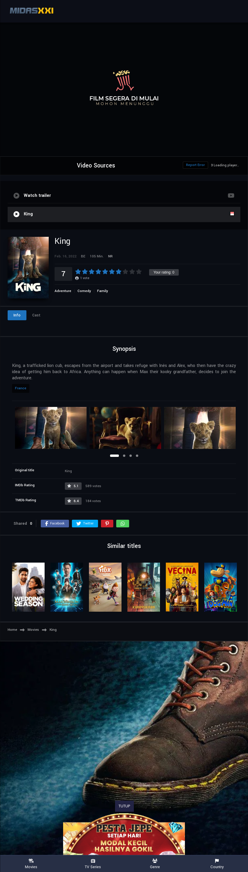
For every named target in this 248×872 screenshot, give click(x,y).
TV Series (93, 864)
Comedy (84, 291)
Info (17, 315)
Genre (155, 864)
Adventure (63, 291)
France (20, 388)
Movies (31, 864)
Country (217, 864)
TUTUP (124, 806)
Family (102, 291)
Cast (36, 315)
